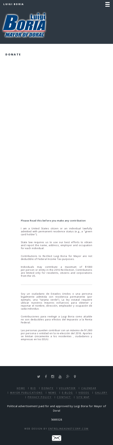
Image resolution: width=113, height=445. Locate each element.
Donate (47, 388)
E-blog (67, 392)
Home (21, 388)
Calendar (88, 388)
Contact (64, 397)
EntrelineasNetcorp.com (68, 428)
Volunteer (67, 388)
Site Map (83, 397)
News (52, 392)
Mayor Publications (26, 392)
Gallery (101, 392)
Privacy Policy (39, 397)
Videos (84, 392)
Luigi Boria (13, 4)
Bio (33, 388)
